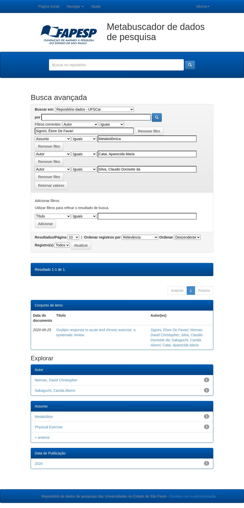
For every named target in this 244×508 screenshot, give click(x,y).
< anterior (42, 437)
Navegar (75, 6)
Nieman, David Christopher (56, 380)
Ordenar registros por (102, 237)
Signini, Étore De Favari (169, 330)
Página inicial (48, 6)
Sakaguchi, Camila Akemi (55, 390)
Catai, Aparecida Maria (180, 345)
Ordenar (166, 237)
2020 (39, 464)
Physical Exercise (49, 427)
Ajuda (95, 6)
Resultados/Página (50, 237)
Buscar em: (44, 109)
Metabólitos (44, 417)
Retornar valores (51, 185)
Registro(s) (44, 245)
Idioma (203, 6)
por (38, 117)
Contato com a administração (193, 496)
